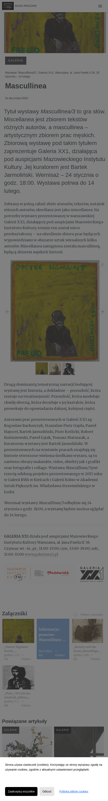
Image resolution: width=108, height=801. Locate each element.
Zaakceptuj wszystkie (21, 791)
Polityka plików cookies (73, 791)
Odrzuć (46, 791)
